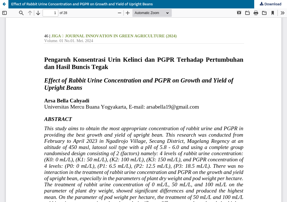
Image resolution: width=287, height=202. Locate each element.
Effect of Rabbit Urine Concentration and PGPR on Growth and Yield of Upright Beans (82, 4)
